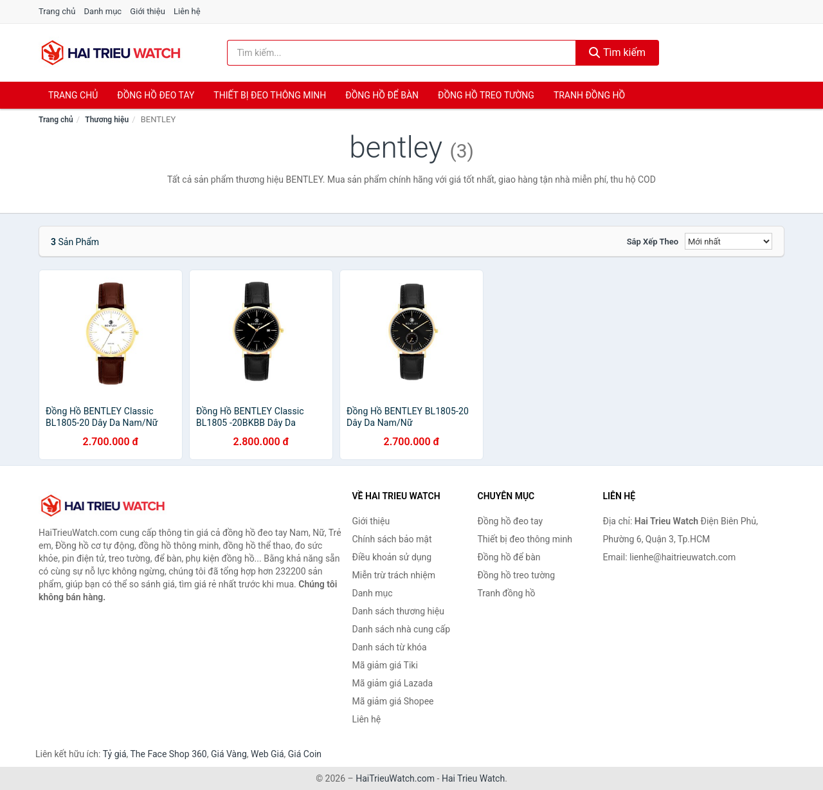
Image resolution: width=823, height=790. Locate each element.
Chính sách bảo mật (392, 539)
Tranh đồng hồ (589, 95)
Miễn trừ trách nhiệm (393, 575)
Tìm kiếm (617, 52)
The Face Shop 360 (168, 754)
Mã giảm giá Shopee (393, 701)
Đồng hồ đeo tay (155, 95)
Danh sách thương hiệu (398, 611)
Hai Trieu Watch (473, 778)
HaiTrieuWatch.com (395, 778)
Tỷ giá (115, 754)
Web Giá (267, 754)
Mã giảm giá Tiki (385, 665)
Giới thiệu (147, 11)
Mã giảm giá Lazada (392, 683)
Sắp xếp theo (652, 241)
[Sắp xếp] (728, 241)
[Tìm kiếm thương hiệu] (402, 53)
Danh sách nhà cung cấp (401, 629)
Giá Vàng (229, 754)
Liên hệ (187, 11)
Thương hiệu (107, 119)
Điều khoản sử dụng (392, 557)
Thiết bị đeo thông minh (269, 95)
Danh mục (103, 11)
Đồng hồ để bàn (382, 95)
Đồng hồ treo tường (486, 95)
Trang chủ (57, 11)
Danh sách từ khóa (389, 647)
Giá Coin (304, 754)
